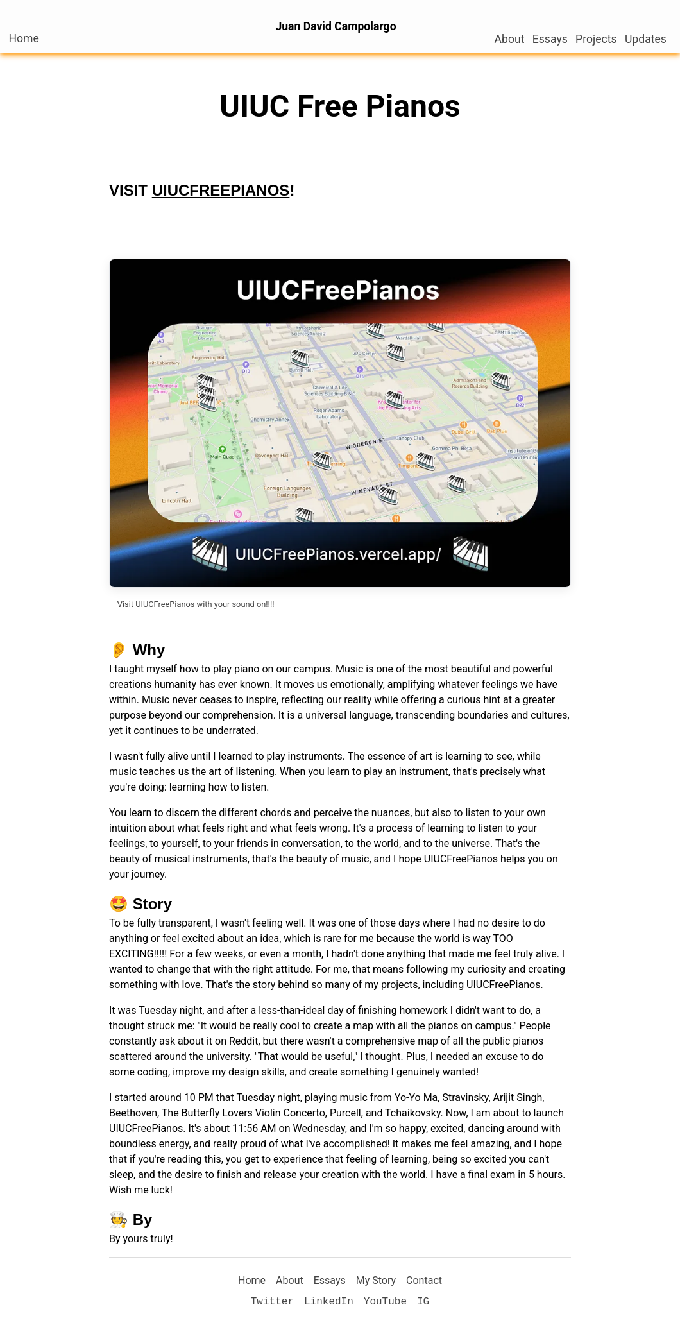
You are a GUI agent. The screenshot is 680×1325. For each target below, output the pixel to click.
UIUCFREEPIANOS (221, 190)
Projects (596, 39)
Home (27, 38)
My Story (376, 1280)
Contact (424, 1280)
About (510, 39)
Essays (550, 39)
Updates (646, 39)
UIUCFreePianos (164, 604)
